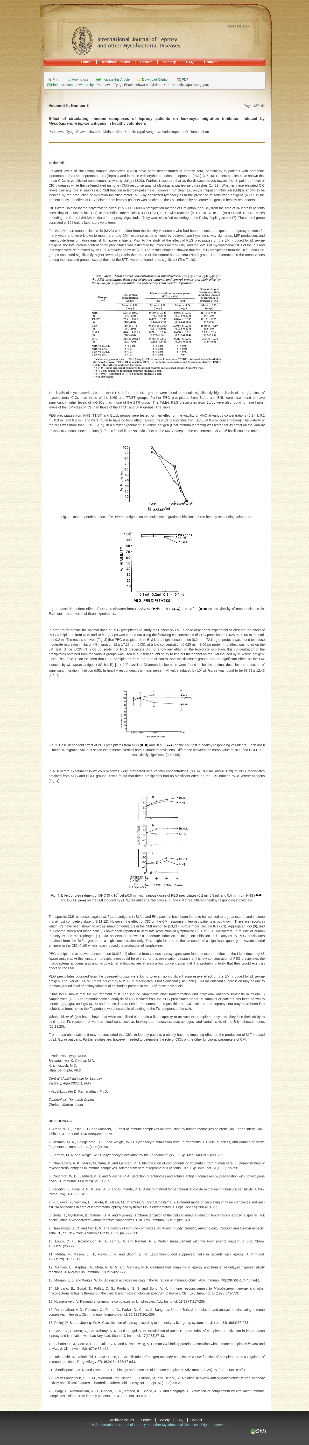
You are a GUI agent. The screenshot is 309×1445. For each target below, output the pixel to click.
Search (146, 62)
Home (86, 62)
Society (169, 62)
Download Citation (155, 79)
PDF (185, 79)
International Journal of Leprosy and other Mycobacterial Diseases (126, 40)
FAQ (190, 62)
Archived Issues (116, 62)
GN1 (258, 1431)
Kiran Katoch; (174, 85)
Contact (211, 62)
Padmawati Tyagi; (110, 85)
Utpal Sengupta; (197, 85)
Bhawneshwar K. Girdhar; (143, 85)
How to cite (80, 79)
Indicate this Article (116, 79)
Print (56, 79)
